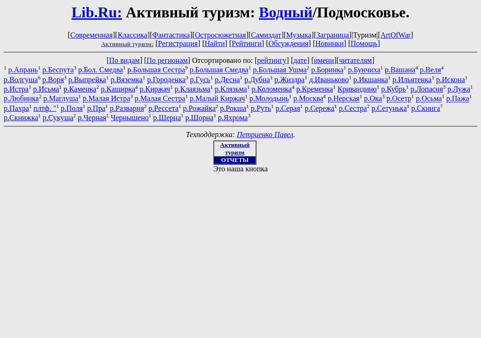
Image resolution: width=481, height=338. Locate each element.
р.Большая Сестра (156, 70)
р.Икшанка (370, 80)
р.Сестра (353, 108)
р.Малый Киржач (217, 99)
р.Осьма (429, 99)
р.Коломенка (271, 89)
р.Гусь (200, 80)
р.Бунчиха (364, 70)
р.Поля (72, 108)
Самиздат (266, 35)
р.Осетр (399, 99)
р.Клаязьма (192, 89)
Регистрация (178, 43)
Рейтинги (247, 43)
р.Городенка (166, 80)
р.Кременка (314, 89)
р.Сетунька (389, 108)
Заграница (332, 35)
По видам (124, 60)
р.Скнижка (21, 118)
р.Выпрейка (87, 80)
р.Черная (92, 118)
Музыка (298, 35)
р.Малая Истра (106, 99)
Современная (91, 35)
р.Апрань (23, 70)
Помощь (364, 43)
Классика (132, 35)
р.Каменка (79, 89)
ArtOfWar (395, 35)
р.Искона (450, 80)
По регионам (167, 60)
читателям (355, 60)
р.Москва (309, 99)
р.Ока (373, 99)
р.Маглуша (60, 99)
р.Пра (96, 108)
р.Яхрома (233, 118)
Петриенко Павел (265, 134)
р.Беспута (58, 70)
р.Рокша (233, 108)
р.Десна (227, 80)
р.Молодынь (269, 99)
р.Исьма (46, 89)
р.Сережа (319, 108)
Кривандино (357, 89)
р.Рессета (163, 108)
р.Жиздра (289, 80)
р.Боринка (327, 70)
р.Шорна (200, 118)
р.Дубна (257, 80)
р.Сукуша (58, 118)
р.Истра (16, 89)
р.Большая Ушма (279, 70)
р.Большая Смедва (219, 70)
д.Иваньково (329, 80)
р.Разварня (127, 108)
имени (324, 60)
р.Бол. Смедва (100, 70)
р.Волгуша (21, 80)
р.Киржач (155, 89)
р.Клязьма (231, 89)
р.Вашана (400, 70)
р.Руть (261, 108)
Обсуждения (288, 43)
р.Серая (288, 108)
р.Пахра (16, 108)
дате (300, 60)
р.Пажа (457, 99)
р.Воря (53, 80)
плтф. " (44, 108)
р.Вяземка (126, 80)
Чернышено (130, 118)
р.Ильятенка (411, 80)
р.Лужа (459, 89)
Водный (285, 12)
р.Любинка (21, 99)
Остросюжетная (220, 35)
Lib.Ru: (96, 12)
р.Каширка (118, 89)
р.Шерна (167, 118)
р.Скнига (425, 108)
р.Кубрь (393, 89)
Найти (215, 43)
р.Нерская (344, 99)
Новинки (329, 43)
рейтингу (271, 60)
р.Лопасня (427, 89)
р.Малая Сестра (160, 99)
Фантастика (171, 35)
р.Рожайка (199, 108)
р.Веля (430, 70)
